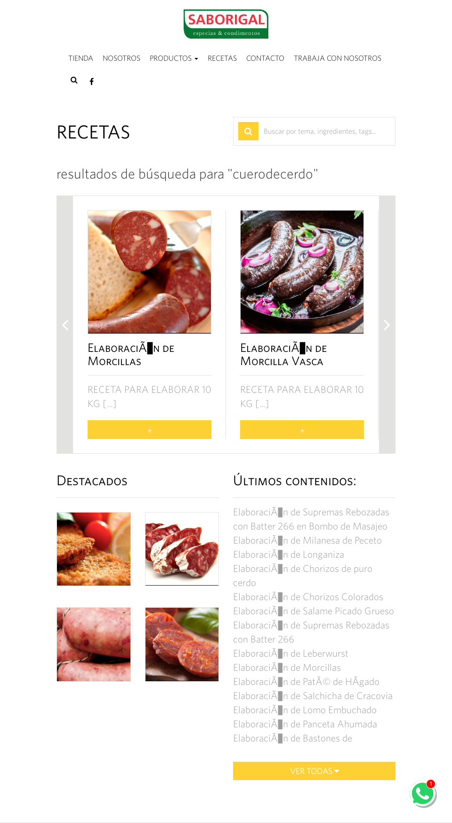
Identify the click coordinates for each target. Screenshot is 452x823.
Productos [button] (174, 58)
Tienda (80, 58)
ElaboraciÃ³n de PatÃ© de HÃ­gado (306, 681)
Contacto (265, 58)
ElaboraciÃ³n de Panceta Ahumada (305, 723)
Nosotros (121, 58)
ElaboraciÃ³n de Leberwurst (290, 653)
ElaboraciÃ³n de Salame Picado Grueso (313, 610)
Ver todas (314, 771)
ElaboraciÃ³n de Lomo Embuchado (305, 709)
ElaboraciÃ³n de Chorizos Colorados (308, 596)
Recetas (222, 58)
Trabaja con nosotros (337, 58)
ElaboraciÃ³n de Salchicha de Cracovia (313, 695)
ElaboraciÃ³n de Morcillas (287, 667)
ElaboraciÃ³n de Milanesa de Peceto (307, 540)
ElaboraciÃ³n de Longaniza (288, 554)
